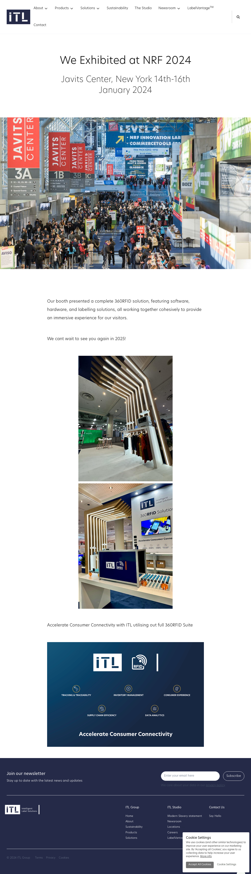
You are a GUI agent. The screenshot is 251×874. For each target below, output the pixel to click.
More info (206, 856)
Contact (40, 25)
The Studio (143, 8)
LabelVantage (200, 8)
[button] (40, 8)
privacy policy (215, 785)
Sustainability (117, 8)
